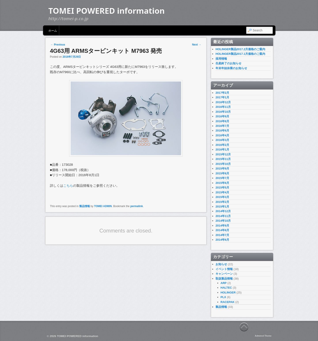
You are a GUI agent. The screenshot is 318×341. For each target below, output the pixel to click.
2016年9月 (222, 116)
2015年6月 (222, 183)
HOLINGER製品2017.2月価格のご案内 (240, 49)
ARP (224, 283)
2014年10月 (223, 220)
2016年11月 (223, 107)
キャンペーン (224, 273)
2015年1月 (222, 206)
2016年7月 (222, 126)
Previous (58, 44)
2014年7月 (222, 235)
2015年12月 (223, 154)
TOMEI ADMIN (103, 206)
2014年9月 (222, 225)
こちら (68, 185)
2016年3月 (222, 140)
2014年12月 (223, 211)
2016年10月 (223, 111)
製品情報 (84, 206)
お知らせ (221, 264)
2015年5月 (222, 187)
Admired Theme (263, 336)
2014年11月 (223, 216)
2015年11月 (223, 159)
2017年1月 (222, 97)
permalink (136, 206)
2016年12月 (223, 102)
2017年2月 (222, 92)
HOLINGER (228, 292)
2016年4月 (222, 135)
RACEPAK (228, 302)
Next (196, 44)
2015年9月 (222, 168)
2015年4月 (222, 192)
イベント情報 (224, 269)
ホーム (52, 30)
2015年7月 (222, 178)
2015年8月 (222, 173)
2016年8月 (222, 121)
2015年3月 (222, 197)
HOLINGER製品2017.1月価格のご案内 (240, 53)
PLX (223, 297)
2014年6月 (222, 239)
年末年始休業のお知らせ (231, 68)
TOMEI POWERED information (106, 10)
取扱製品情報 (224, 278)
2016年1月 (222, 149)
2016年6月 (222, 130)
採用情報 (221, 58)
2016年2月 (222, 145)
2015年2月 (222, 202)
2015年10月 (223, 164)
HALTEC (226, 287)
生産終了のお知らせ (228, 63)
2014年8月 (222, 230)
